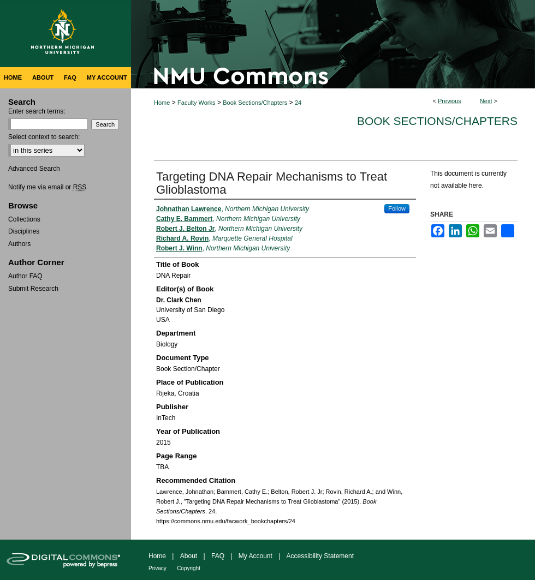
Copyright (188, 568)
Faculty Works (196, 102)
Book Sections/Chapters (255, 102)
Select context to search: (44, 137)
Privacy (157, 568)
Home (162, 102)
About (188, 556)
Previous (449, 101)
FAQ (217, 556)
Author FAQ (25, 276)
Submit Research (33, 288)
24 (298, 102)
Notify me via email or (47, 187)
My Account (255, 556)
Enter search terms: (37, 111)
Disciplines (23, 231)
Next (486, 101)
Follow (397, 208)
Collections (24, 219)
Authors (19, 244)
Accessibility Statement (320, 556)
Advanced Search (34, 168)
